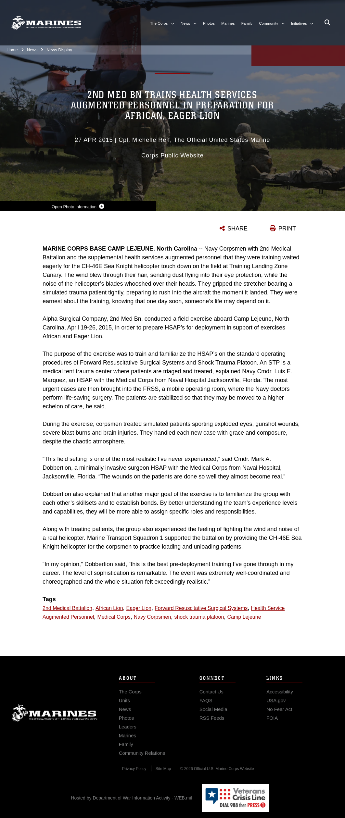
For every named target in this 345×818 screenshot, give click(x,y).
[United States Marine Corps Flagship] (46, 23)
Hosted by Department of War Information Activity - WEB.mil (131, 797)
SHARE (237, 228)
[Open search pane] (327, 22)
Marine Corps (54, 720)
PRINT (287, 228)
